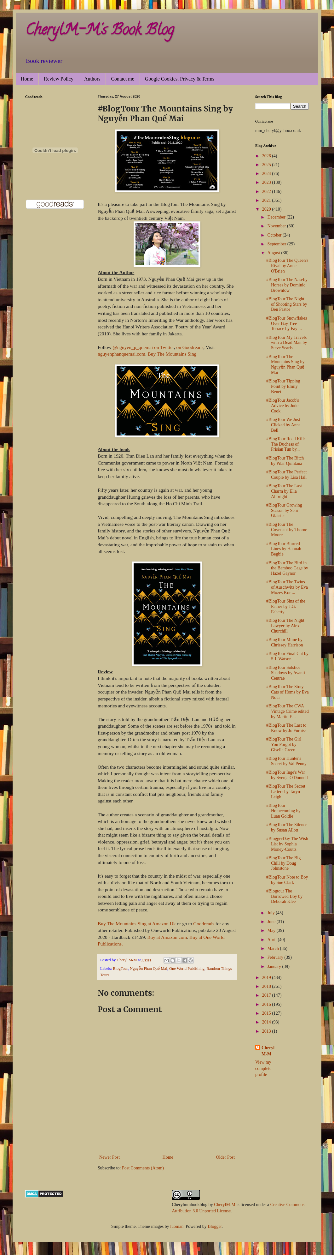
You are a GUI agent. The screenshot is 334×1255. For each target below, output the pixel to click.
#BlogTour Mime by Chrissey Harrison (284, 642)
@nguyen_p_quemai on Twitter (143, 347)
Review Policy (58, 78)
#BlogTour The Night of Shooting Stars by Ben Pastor (286, 304)
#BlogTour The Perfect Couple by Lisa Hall (286, 475)
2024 (267, 173)
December (276, 217)
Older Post (225, 1157)
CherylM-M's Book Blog (99, 31)
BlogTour (120, 968)
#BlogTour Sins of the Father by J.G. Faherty (285, 606)
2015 (267, 1013)
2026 (267, 155)
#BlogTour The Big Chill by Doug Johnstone (283, 863)
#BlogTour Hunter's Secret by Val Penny (286, 761)
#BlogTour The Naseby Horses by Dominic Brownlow (287, 285)
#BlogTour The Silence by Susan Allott (286, 827)
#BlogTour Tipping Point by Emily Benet (283, 386)
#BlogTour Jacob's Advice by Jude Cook (282, 405)
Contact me (122, 78)
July (271, 912)
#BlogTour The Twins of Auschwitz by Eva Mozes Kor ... (287, 587)
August (274, 252)
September (277, 244)
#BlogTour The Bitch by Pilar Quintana (285, 461)
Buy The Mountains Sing (172, 354)
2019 (267, 977)
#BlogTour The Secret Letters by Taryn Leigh (285, 791)
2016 (267, 1004)
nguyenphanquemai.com (121, 354)
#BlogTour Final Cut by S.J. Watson (287, 656)
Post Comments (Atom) (143, 1168)
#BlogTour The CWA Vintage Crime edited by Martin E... (287, 711)
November (277, 226)
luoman (176, 1226)
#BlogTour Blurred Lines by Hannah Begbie (283, 549)
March (273, 948)
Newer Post (109, 1157)
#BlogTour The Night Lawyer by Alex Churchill (285, 626)
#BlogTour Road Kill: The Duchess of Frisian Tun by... (285, 444)
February (275, 957)
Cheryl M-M (268, 1050)
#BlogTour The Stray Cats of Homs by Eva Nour (287, 692)
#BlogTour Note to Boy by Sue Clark (287, 880)
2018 (267, 986)
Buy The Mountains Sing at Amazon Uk (137, 923)
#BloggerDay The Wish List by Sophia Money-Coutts (287, 844)
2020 (267, 209)
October (275, 235)
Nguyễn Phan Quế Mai (148, 968)
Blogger (215, 1226)
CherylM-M (224, 1204)
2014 (267, 1022)
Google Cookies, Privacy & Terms (179, 78)
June (271, 921)
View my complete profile (263, 1068)
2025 (267, 164)
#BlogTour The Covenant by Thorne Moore (286, 529)
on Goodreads (189, 347)
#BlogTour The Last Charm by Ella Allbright (284, 491)
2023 (267, 182)
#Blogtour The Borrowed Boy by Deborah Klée (284, 896)
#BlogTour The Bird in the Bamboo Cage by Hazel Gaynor (287, 568)
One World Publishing (186, 968)
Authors (92, 78)
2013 (267, 1031)
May (271, 930)
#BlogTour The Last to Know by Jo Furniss (286, 728)
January (274, 966)
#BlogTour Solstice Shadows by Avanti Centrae (285, 673)
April (272, 939)
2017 (267, 995)
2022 (267, 191)
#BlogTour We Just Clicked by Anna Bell (283, 425)
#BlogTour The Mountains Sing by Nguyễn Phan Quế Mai (285, 364)
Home (27, 78)
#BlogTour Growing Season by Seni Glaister (284, 510)
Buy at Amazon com (167, 937)
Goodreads (203, 923)
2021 (267, 200)
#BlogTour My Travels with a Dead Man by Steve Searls (286, 343)
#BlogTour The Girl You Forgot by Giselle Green (284, 744)
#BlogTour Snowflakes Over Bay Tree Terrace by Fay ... (286, 323)
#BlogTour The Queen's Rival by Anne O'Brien (287, 265)
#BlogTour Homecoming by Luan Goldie (283, 811)
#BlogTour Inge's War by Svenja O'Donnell (287, 775)
